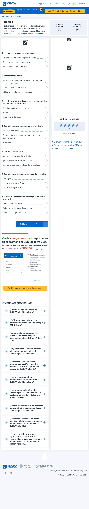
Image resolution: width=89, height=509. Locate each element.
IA (43, 4)
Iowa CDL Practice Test (62, 148)
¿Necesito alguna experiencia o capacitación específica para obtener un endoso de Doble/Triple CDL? (23, 337)
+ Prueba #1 (53, 4)
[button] (32, 224)
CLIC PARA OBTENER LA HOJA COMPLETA (65, 11)
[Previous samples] (37, 249)
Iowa (12, 16)
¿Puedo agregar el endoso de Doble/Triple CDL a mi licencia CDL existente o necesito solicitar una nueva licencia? (23, 394)
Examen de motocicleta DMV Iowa (67, 145)
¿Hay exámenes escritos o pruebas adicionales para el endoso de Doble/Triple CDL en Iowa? (23, 351)
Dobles (19, 16)
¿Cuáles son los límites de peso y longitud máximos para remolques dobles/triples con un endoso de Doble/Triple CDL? (23, 422)
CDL (7, 16)
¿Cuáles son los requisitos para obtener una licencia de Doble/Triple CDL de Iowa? (24, 322)
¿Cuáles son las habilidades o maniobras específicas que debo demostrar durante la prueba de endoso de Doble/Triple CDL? (22, 365)
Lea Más (38, 34)
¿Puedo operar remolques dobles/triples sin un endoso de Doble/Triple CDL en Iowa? (21, 379)
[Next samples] (41, 249)
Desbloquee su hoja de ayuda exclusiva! (25, 288)
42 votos (72, 134)
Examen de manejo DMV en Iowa (67, 141)
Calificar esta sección (29, 224)
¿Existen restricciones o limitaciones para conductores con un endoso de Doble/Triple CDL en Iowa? (24, 408)
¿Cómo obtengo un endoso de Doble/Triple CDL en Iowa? (21, 310)
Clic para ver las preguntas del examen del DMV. (22, 11)
